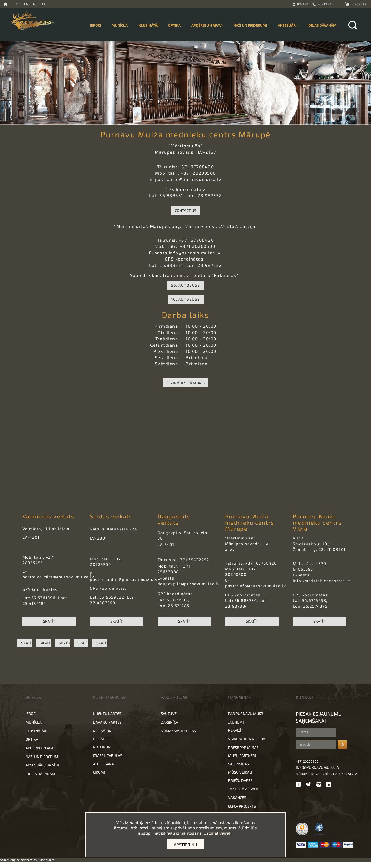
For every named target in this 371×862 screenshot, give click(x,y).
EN (26, 4)
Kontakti (325, 4)
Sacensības (238, 764)
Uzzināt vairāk (217, 832)
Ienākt (302, 4)
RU (35, 4)
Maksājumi (103, 731)
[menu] (214, 25)
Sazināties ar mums (185, 383)
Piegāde (100, 739)
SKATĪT (49, 621)
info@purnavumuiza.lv (317, 767)
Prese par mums (243, 747)
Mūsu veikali (240, 772)
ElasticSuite (46, 859)
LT (44, 4)
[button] (185, 672)
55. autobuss (185, 285)
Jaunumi (236, 722)
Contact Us (185, 210)
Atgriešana (103, 764)
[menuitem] (149, 25)
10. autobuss (185, 299)
